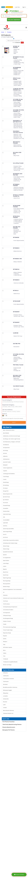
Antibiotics (5, 456)
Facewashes (5, 508)
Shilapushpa (5, 693)
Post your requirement (14, 19)
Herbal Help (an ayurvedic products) (10, 540)
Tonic (4, 656)
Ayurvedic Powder (7, 462)
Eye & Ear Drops (6, 496)
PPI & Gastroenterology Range (9, 627)
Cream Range (6, 476)
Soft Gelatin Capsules (7, 647)
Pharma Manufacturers (8, 727)
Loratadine (5, 696)
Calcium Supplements (7, 467)
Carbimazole (6, 675)
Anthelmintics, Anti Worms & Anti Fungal (11, 436)
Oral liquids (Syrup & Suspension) (10, 606)
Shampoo (5, 641)
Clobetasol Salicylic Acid (8, 713)
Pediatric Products (7, 621)
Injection (5, 554)
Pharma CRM (9, 7)
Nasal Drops (5, 575)
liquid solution (6, 560)
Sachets (4, 638)
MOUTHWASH (6, 433)
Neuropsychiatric (6, 583)
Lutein (4, 704)
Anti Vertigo (5, 450)
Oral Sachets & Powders (8, 609)
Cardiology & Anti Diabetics (9, 473)
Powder (4, 624)
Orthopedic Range (7, 615)
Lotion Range (6, 563)
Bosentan (5, 701)
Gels (4, 517)
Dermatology (6, 485)
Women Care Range (7, 664)
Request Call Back (19, 874)
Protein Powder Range (7, 630)
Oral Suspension (6, 612)
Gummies (5, 525)
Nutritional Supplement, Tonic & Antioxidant (12, 589)
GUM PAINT (5, 522)
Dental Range (6, 482)
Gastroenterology (7, 514)
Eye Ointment (6, 499)
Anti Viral (5, 453)
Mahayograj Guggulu (7, 690)
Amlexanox (5, 672)
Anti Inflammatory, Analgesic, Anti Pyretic (11, 441)
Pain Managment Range (8, 618)
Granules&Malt (6, 520)
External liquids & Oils (7, 494)
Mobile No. (4, 413)
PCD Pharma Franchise (8, 721)
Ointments (5, 595)
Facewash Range (6, 505)
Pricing (3, 7)
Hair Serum (5, 537)
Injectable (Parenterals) (8, 551)
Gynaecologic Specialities (8, 528)
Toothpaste (5, 659)
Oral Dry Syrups (6, 604)
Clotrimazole (6, 681)
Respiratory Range (7, 633)
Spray (4, 650)
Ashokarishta (6, 699)
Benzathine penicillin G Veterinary (10, 687)
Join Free (17, 7)
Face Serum (5, 502)
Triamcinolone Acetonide (8, 678)
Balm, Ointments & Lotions (8, 430)
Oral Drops (5, 601)
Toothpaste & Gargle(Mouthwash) (10, 661)
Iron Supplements (7, 557)
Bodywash (5, 465)
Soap (4, 644)
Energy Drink (5, 491)
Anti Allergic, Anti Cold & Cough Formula (11, 439)
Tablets (4, 653)
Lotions (4, 566)
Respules (5, 635)
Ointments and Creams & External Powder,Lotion (13, 598)
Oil (3, 592)
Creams (4, 479)
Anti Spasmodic (6, 447)
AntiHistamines (6, 459)
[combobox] (14, 16)
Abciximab (5, 684)
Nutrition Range (6, 586)
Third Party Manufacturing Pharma (11, 724)
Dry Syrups (5, 488)
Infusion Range (6, 546)
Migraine (5, 569)
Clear (22, 42)
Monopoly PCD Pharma (8, 730)
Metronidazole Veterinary (8, 710)
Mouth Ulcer (5, 572)
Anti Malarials (6, 444)
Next (14, 422)
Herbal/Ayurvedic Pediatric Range (10, 543)
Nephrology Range (7, 578)
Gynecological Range (7, 531)
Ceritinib (5, 707)
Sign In (24, 7)
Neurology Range (6, 580)
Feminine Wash (6, 511)
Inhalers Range (6, 549)
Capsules (5, 470)
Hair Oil (4, 534)
